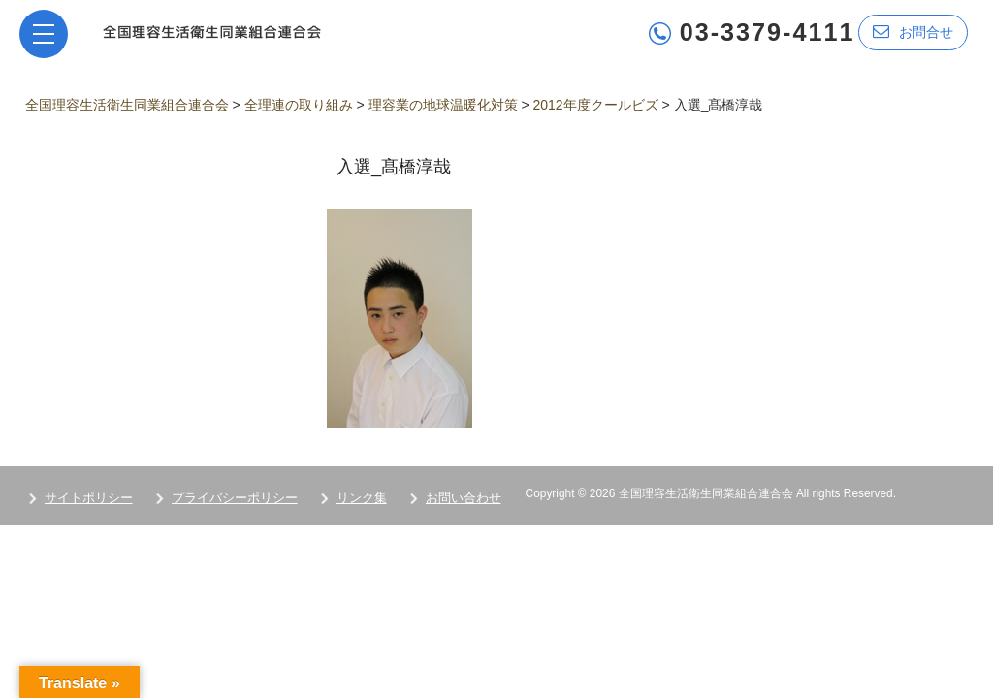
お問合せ (913, 31)
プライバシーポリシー (235, 498)
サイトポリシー (89, 498)
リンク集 (361, 498)
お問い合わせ (463, 498)
